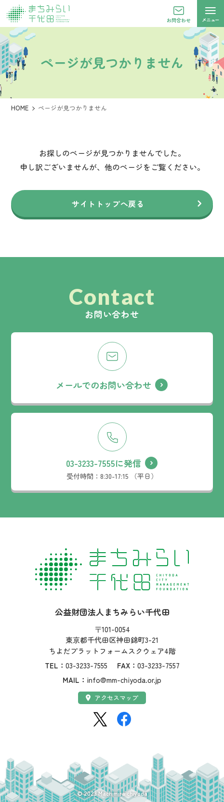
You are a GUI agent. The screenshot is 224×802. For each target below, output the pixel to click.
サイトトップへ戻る (108, 203)
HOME (19, 107)
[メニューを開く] (210, 13)
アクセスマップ (112, 697)
